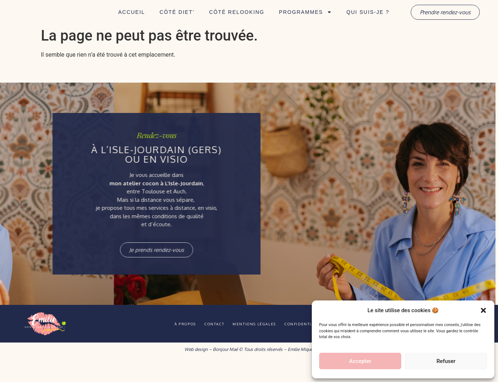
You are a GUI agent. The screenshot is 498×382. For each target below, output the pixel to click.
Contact (209, 344)
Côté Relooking (236, 22)
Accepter (360, 361)
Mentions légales (259, 344)
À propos (171, 344)
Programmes (305, 22)
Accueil (131, 22)
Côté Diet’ (177, 22)
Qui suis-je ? (368, 22)
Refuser (445, 361)
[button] (483, 306)
